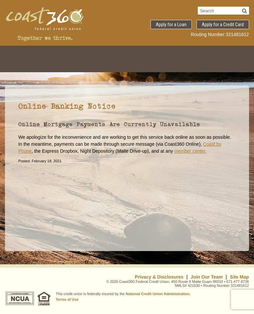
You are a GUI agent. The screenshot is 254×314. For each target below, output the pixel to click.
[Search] (244, 10)
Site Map (239, 277)
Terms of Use (67, 299)
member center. (190, 151)
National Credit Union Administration (158, 294)
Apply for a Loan (171, 24)
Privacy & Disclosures (159, 277)
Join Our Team (206, 277)
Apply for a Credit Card (223, 24)
